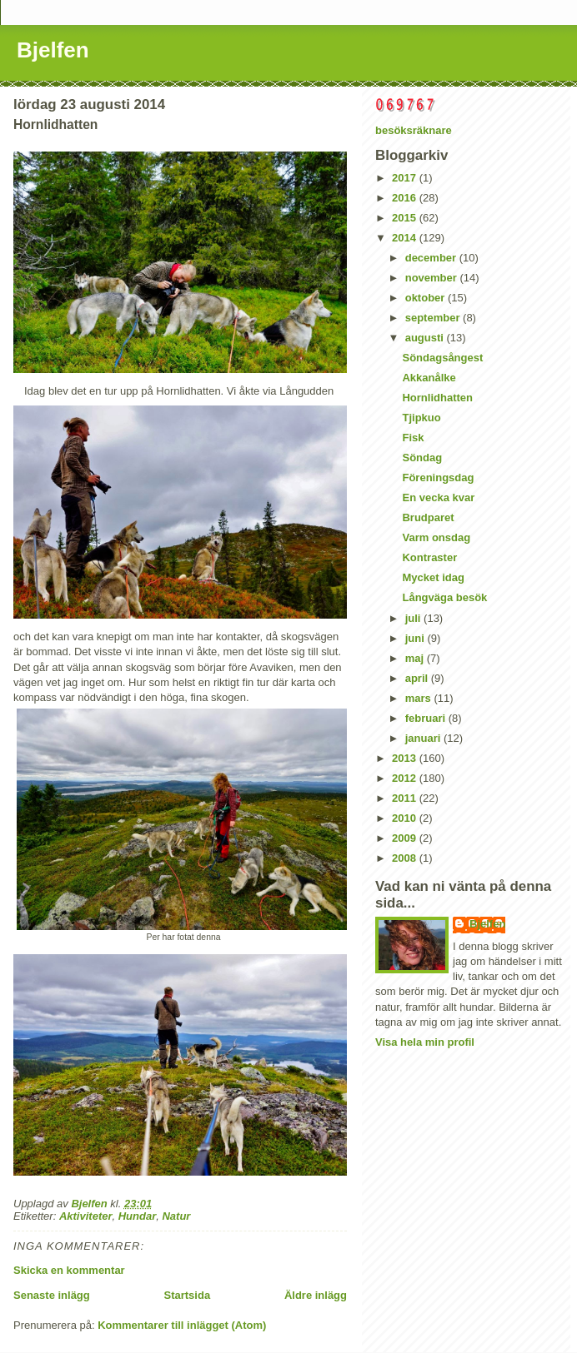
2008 (405, 858)
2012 (405, 778)
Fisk (413, 437)
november (432, 277)
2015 (405, 217)
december (432, 257)
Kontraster (429, 557)
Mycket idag (433, 577)
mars (419, 698)
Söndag (422, 457)
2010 (405, 818)
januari (424, 738)
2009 (405, 838)
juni (416, 638)
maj (416, 658)
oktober (426, 297)
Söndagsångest (442, 357)
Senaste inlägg (51, 1295)
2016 (405, 198)
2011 (405, 798)
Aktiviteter (86, 1216)
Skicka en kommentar (69, 1270)
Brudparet (428, 517)
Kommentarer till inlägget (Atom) (182, 1325)
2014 (405, 237)
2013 (405, 758)
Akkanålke (428, 377)
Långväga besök (444, 597)
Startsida (186, 1295)
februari (427, 718)
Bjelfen (53, 49)
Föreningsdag (438, 477)
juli (414, 618)
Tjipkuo (421, 417)
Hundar (137, 1216)
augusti (426, 337)
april (418, 678)
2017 (405, 178)
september (434, 317)
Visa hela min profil (424, 1042)
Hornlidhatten (437, 397)
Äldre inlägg (315, 1295)
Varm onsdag (436, 537)
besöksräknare (413, 130)
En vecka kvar (438, 497)
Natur (176, 1216)
